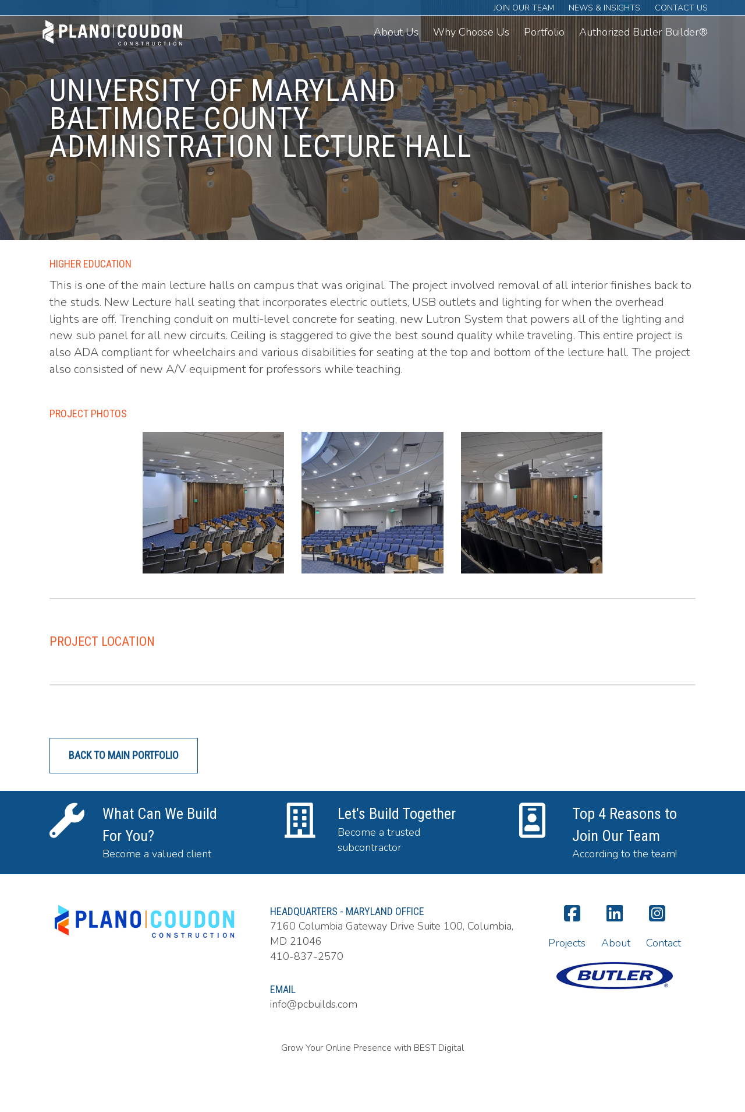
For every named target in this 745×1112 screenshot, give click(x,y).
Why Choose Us (471, 32)
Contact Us (681, 7)
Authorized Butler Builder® (643, 32)
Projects (567, 943)
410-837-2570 (306, 956)
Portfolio (544, 32)
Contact (663, 943)
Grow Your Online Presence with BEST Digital (372, 1047)
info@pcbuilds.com (313, 1004)
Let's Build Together (397, 828)
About (615, 943)
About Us (396, 32)
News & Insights (604, 7)
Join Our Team (524, 7)
